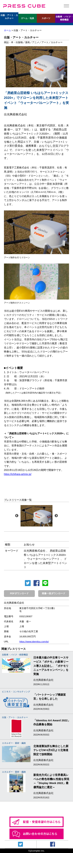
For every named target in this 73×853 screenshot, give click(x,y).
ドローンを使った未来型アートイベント (45, 562)
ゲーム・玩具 (27, 18)
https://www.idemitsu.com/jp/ (34, 641)
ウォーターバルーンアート (43, 558)
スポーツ (46, 18)
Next (56, 516)
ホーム (7, 30)
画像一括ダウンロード (53, 593)
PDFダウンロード (19, 593)
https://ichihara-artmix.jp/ (18, 474)
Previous (17, 516)
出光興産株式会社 (34, 550)
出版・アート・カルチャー (9, 17)
